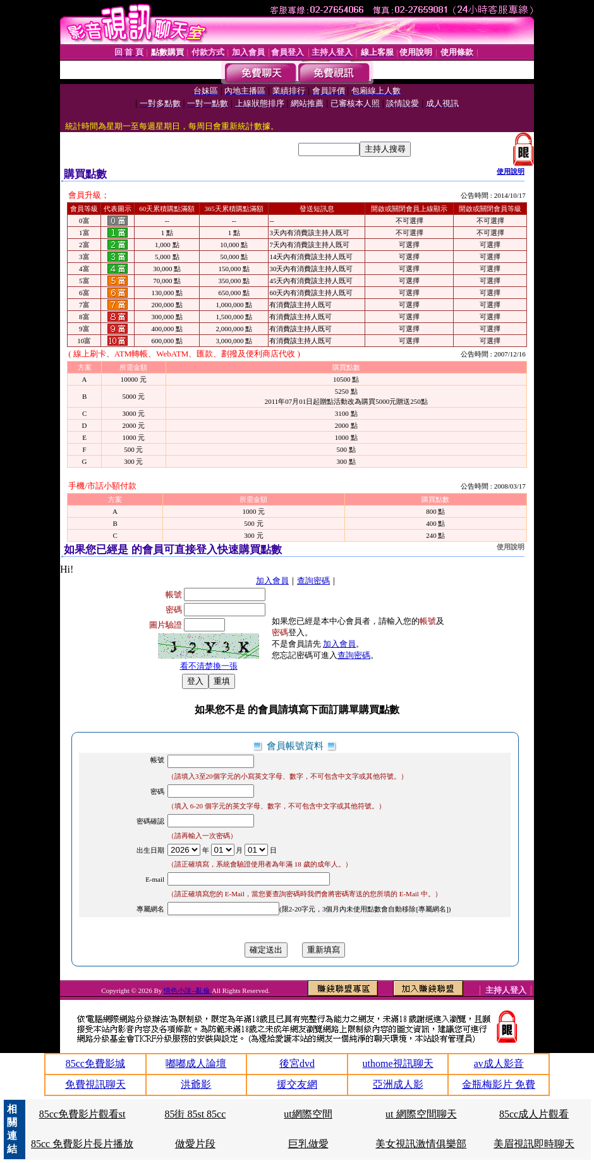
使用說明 (510, 171)
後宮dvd (297, 1063)
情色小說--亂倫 (188, 990)
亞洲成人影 (398, 1084)
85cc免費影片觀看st (82, 1114)
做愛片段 (195, 1143)
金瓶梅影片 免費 (498, 1084)
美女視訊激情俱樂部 (420, 1143)
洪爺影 (196, 1084)
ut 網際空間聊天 (420, 1114)
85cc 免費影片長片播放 (82, 1143)
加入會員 (272, 580)
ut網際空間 (308, 1114)
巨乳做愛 (308, 1143)
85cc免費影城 (95, 1063)
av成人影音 (499, 1063)
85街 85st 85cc (195, 1114)
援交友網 (297, 1084)
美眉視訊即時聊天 (534, 1143)
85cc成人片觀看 (534, 1114)
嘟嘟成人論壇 (196, 1063)
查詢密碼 (313, 580)
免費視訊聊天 (95, 1084)
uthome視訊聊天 (398, 1063)
